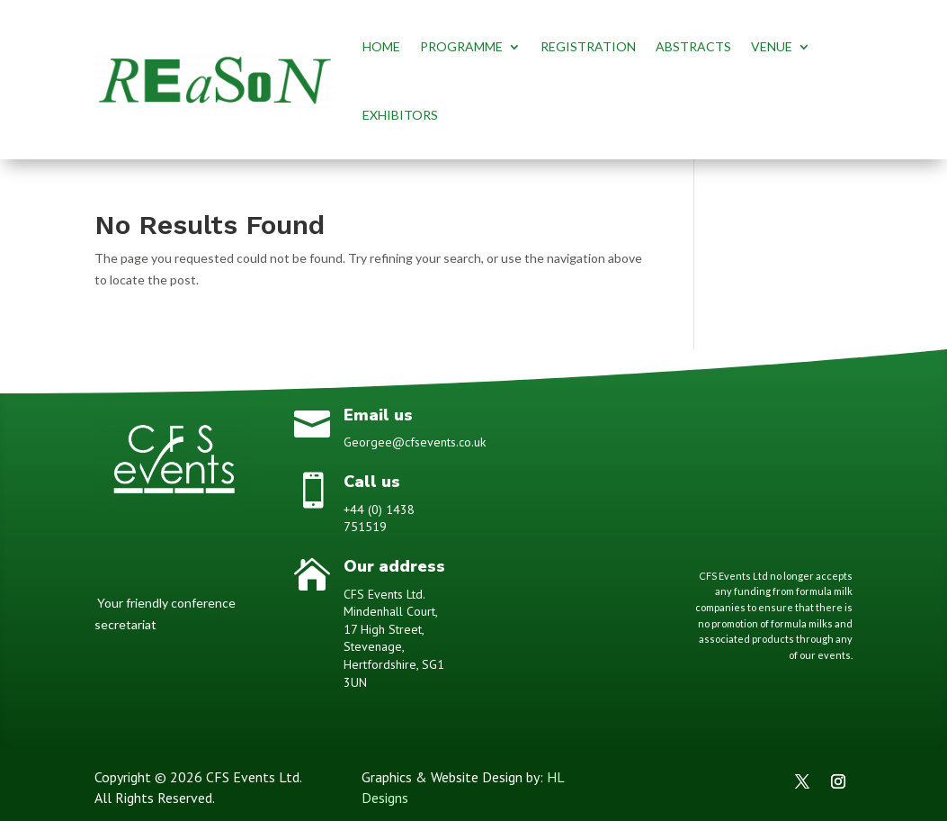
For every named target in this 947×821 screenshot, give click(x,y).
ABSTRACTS (693, 46)
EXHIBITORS (400, 114)
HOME (381, 46)
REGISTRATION (588, 46)
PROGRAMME (461, 46)
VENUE (771, 46)
